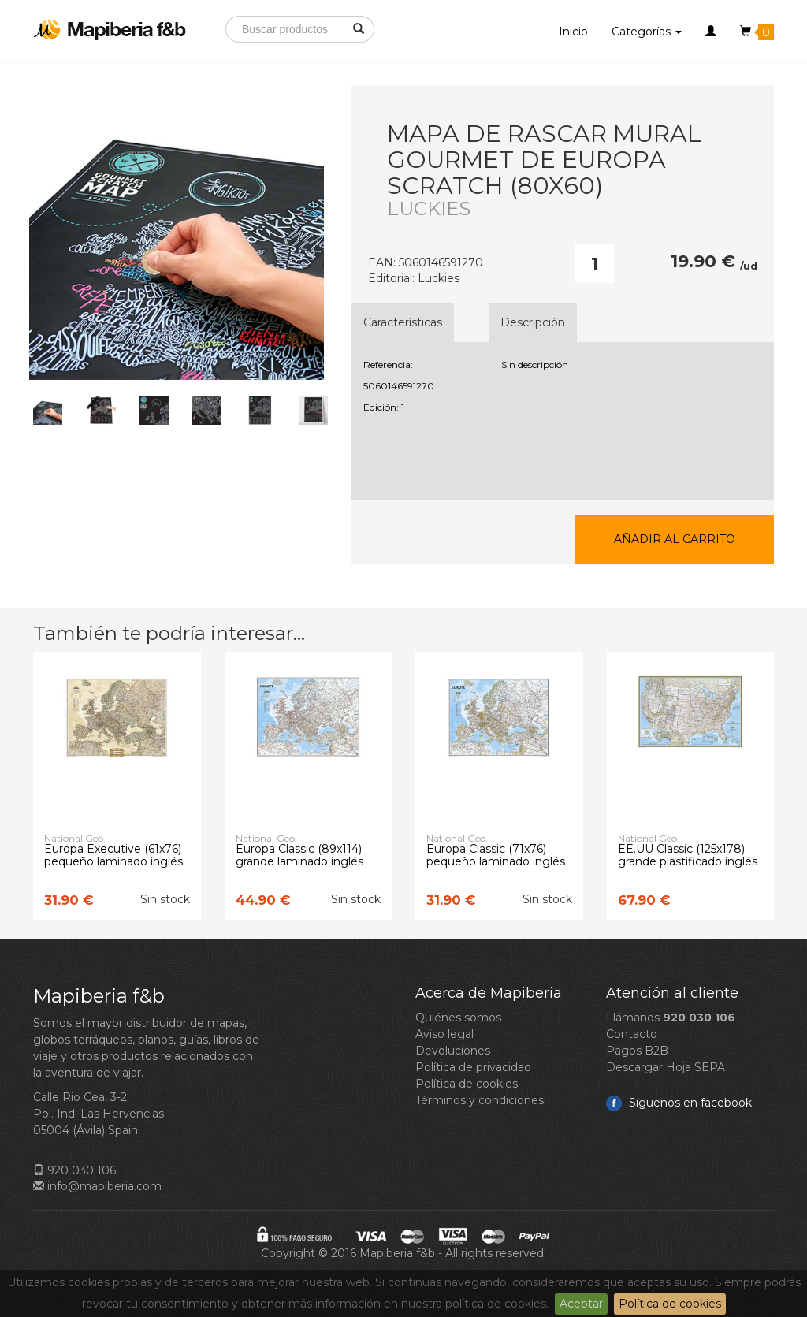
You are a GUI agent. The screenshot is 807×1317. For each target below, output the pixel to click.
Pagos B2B (637, 1051)
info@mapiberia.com (97, 1186)
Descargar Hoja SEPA (665, 1067)
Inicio (573, 31)
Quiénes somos (458, 1017)
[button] (711, 31)
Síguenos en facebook (679, 1103)
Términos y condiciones (479, 1100)
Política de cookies (670, 1304)
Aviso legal (444, 1034)
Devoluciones (452, 1051)
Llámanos (670, 1017)
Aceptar (581, 1304)
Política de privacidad (473, 1067)
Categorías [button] (647, 31)
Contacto (631, 1034)
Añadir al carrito (674, 539)
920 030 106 (74, 1170)
